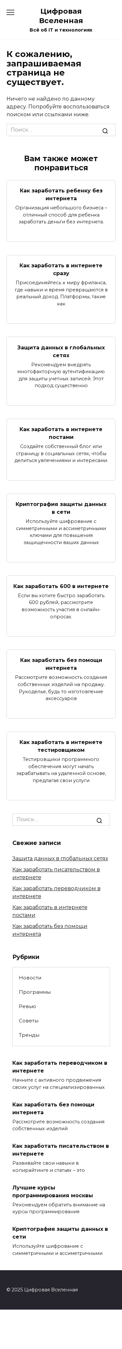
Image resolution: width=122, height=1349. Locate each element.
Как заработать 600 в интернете (61, 586)
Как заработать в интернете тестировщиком (61, 746)
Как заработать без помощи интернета (61, 664)
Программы (35, 992)
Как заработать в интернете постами (61, 433)
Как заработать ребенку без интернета (61, 195)
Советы (28, 1021)
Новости (30, 978)
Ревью (27, 1006)
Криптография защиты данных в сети (61, 508)
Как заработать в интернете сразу (61, 269)
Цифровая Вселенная (61, 16)
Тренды (29, 1035)
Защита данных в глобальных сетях (61, 351)
